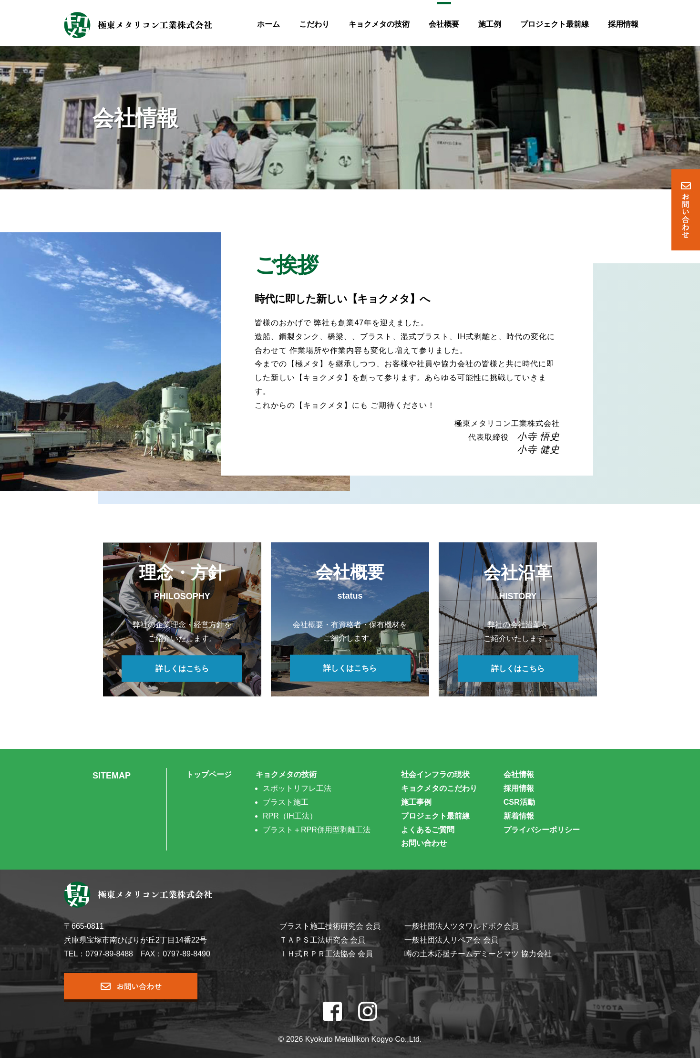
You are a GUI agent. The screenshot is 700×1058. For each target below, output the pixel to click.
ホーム (268, 24)
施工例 (489, 24)
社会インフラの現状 (435, 774)
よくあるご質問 (427, 830)
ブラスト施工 (286, 802)
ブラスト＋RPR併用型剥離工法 (317, 830)
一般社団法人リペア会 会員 (451, 940)
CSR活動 (519, 802)
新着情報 (519, 816)
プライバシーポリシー (542, 830)
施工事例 (416, 802)
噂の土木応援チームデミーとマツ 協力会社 (477, 954)
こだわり (314, 24)
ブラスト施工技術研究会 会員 (330, 926)
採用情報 (623, 24)
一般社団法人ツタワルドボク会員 (461, 926)
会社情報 (519, 774)
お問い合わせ (424, 843)
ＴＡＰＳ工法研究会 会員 (322, 940)
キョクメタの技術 (379, 24)
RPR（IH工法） (290, 816)
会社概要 (444, 24)
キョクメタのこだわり (439, 788)
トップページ (209, 774)
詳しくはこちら (182, 668)
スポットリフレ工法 (297, 788)
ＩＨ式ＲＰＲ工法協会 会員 (326, 954)
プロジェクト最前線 (554, 24)
